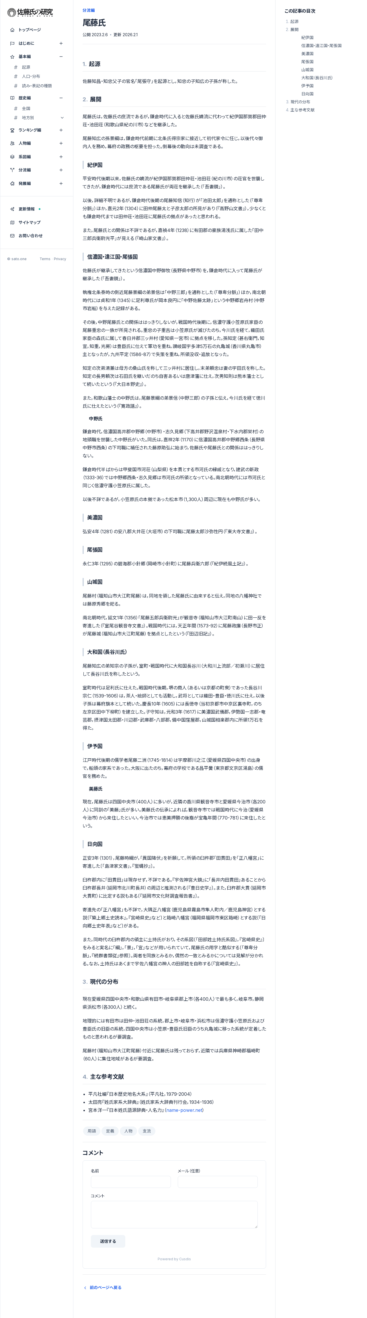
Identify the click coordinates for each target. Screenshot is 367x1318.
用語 (92, 1130)
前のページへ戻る (102, 1287)
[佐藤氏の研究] (30, 12)
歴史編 (36, 97)
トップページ (25, 29)
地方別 (39, 117)
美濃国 (307, 53)
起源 (21, 67)
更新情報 (25, 208)
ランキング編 (36, 130)
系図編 (36, 156)
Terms (45, 259)
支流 (147, 1130)
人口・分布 (26, 76)
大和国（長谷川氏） (317, 77)
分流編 (36, 169)
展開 (294, 29)
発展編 (36, 183)
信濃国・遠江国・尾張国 (321, 45)
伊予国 (307, 85)
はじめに (36, 43)
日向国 (307, 93)
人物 (128, 1130)
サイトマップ (25, 222)
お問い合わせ (26, 235)
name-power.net (184, 1110)
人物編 (36, 143)
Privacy (60, 259)
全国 (21, 108)
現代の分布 (300, 101)
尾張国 (307, 61)
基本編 (36, 56)
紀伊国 (307, 37)
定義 (110, 1130)
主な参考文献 (302, 109)
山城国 (307, 69)
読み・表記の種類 (32, 85)
